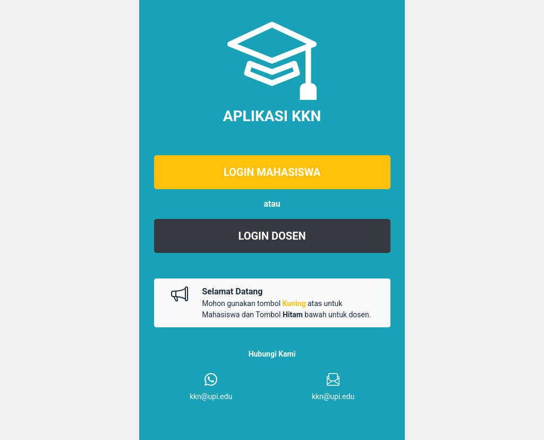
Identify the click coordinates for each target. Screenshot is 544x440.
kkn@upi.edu (211, 396)
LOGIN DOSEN (271, 236)
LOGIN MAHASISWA (272, 172)
